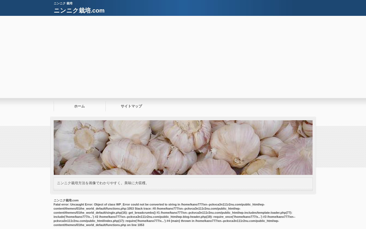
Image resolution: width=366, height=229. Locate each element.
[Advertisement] (183, 57)
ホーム (79, 106)
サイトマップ (131, 106)
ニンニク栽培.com (79, 10)
